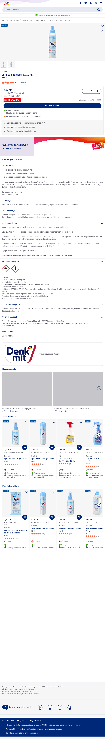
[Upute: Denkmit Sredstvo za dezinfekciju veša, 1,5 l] (89, 541)
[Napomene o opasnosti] (52, 261)
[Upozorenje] (52, 201)
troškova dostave (57, 687)
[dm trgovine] (80, 3)
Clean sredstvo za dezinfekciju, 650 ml (67, 460)
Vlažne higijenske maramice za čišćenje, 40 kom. (15, 532)
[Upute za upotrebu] (52, 223)
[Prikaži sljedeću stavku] (99, 434)
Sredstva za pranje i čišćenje (36, 20)
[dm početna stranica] (6, 3)
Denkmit (5, 72)
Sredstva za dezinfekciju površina (59, 20)
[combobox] (52, 9)
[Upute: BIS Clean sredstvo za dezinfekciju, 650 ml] (62, 470)
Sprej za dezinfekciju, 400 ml (42, 459)
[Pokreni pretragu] (98, 9)
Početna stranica (8, 20)
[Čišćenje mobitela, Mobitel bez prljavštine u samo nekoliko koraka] (78, 392)
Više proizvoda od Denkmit (32, 354)
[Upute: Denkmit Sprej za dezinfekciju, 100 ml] (9, 470)
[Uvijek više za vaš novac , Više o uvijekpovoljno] (52, 146)
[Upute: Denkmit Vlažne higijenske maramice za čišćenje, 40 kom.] (7, 541)
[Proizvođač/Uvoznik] (52, 317)
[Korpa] (96, 3)
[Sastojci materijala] (52, 211)
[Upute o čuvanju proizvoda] (52, 305)
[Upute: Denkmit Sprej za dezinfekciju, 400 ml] (36, 470)
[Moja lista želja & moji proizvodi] (85, 3)
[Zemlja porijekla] (52, 332)
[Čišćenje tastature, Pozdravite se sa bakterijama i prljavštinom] (27, 392)
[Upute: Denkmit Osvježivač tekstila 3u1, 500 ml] (89, 470)
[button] (101, 3)
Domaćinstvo (20, 20)
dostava (18, 96)
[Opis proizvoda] (52, 166)
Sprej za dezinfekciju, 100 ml (15, 459)
